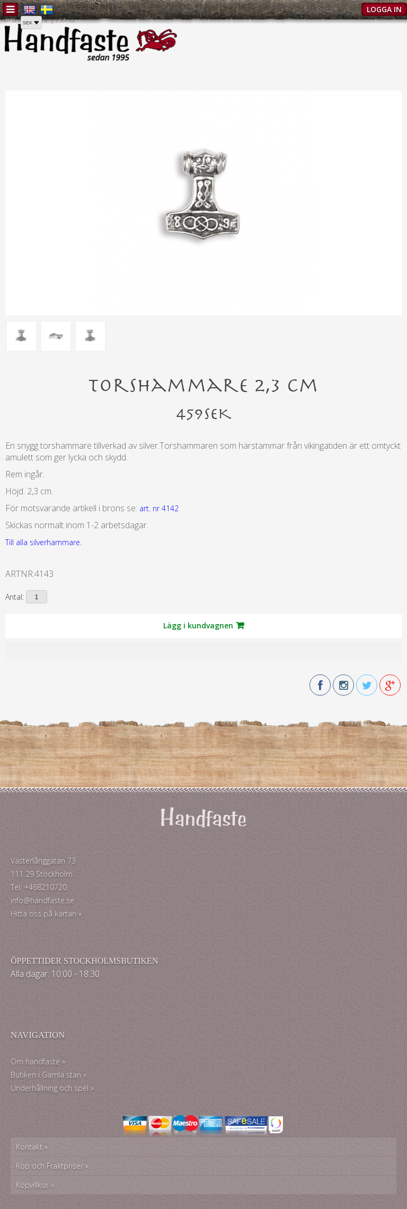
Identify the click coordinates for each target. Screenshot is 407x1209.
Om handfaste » (38, 1061)
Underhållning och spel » (52, 1088)
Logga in (384, 9)
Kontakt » (32, 1147)
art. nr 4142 (159, 508)
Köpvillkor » (35, 1185)
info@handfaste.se (42, 900)
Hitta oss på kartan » (46, 914)
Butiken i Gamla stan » (48, 1075)
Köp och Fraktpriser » (52, 1166)
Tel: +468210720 (39, 887)
